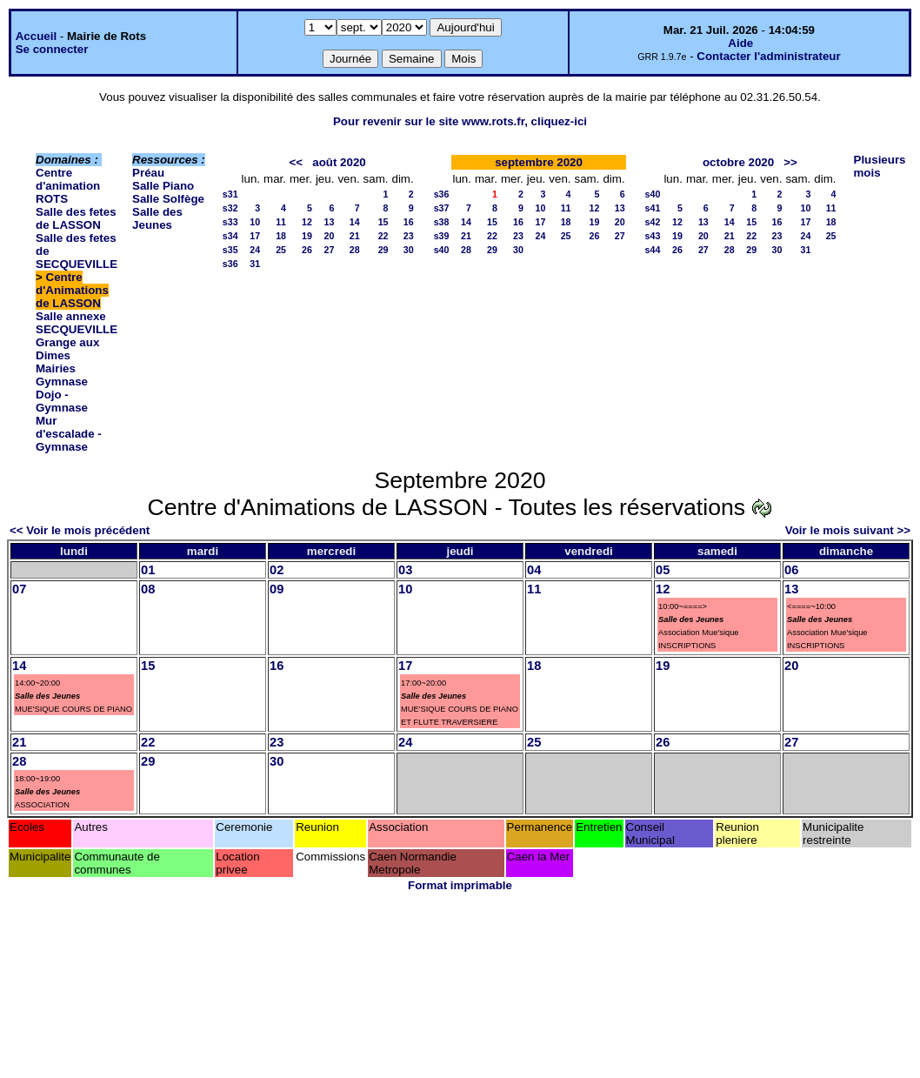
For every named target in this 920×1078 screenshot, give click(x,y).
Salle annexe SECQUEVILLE (76, 323)
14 (355, 222)
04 (534, 570)
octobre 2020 (738, 162)
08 (148, 589)
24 (255, 249)
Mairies (56, 368)
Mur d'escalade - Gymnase (69, 433)
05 (663, 570)
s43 (653, 236)
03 (405, 570)
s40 (442, 249)
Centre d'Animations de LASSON (72, 290)
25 (281, 249)
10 (255, 222)
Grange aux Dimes (67, 349)
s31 (230, 194)
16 (408, 222)
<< (296, 162)
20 (329, 236)
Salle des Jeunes (157, 218)
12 (307, 222)
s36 (230, 263)
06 (791, 570)
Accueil (36, 36)
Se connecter (52, 49)
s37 (442, 208)
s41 (653, 208)
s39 (442, 236)
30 (408, 249)
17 (255, 236)
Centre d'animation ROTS (68, 185)
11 (281, 222)
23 (408, 236)
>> (790, 162)
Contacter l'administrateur (768, 56)
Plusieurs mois (880, 166)
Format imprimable (460, 885)
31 (255, 263)
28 (355, 249)
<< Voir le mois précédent (80, 530)
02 (276, 570)
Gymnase (62, 381)
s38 (442, 222)
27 (329, 249)
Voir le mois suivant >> (847, 530)
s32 (230, 208)
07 (19, 589)
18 (281, 236)
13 (329, 222)
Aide (740, 43)
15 (383, 222)
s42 (653, 222)
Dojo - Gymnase (62, 401)
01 (148, 570)
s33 (230, 222)
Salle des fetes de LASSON (76, 218)
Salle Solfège (168, 198)
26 (307, 249)
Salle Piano (163, 185)
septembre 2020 (539, 162)
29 (383, 249)
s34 (230, 236)
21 (355, 236)
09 (276, 589)
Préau (148, 172)
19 (307, 236)
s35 (230, 249)
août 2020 (339, 162)
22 (383, 236)
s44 (653, 249)
